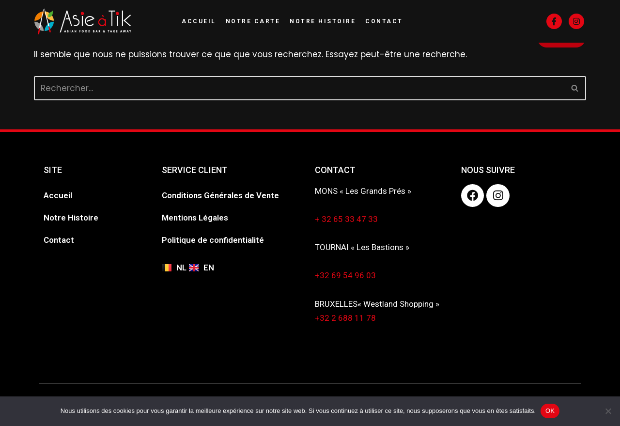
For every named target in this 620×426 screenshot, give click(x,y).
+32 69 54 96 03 (345, 275)
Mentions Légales (195, 217)
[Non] (608, 411)
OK (550, 410)
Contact (384, 21)
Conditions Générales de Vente (220, 195)
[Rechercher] (299, 88)
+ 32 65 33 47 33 (346, 219)
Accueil (199, 21)
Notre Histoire (323, 21)
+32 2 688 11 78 (345, 318)
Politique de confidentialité (213, 240)
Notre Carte (253, 21)
